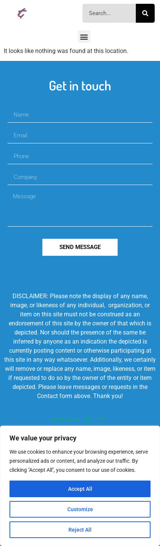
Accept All (80, 489)
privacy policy (80, 419)
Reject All (80, 530)
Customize (80, 509)
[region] (80, 486)
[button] (84, 36)
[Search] (145, 13)
